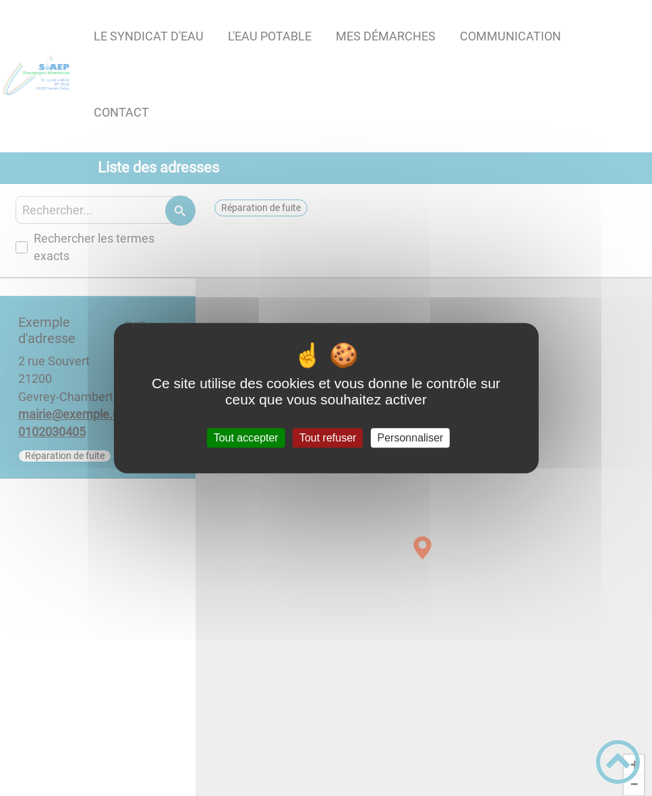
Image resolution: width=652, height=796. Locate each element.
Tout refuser (327, 437)
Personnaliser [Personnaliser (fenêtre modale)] (411, 437)
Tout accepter (246, 437)
